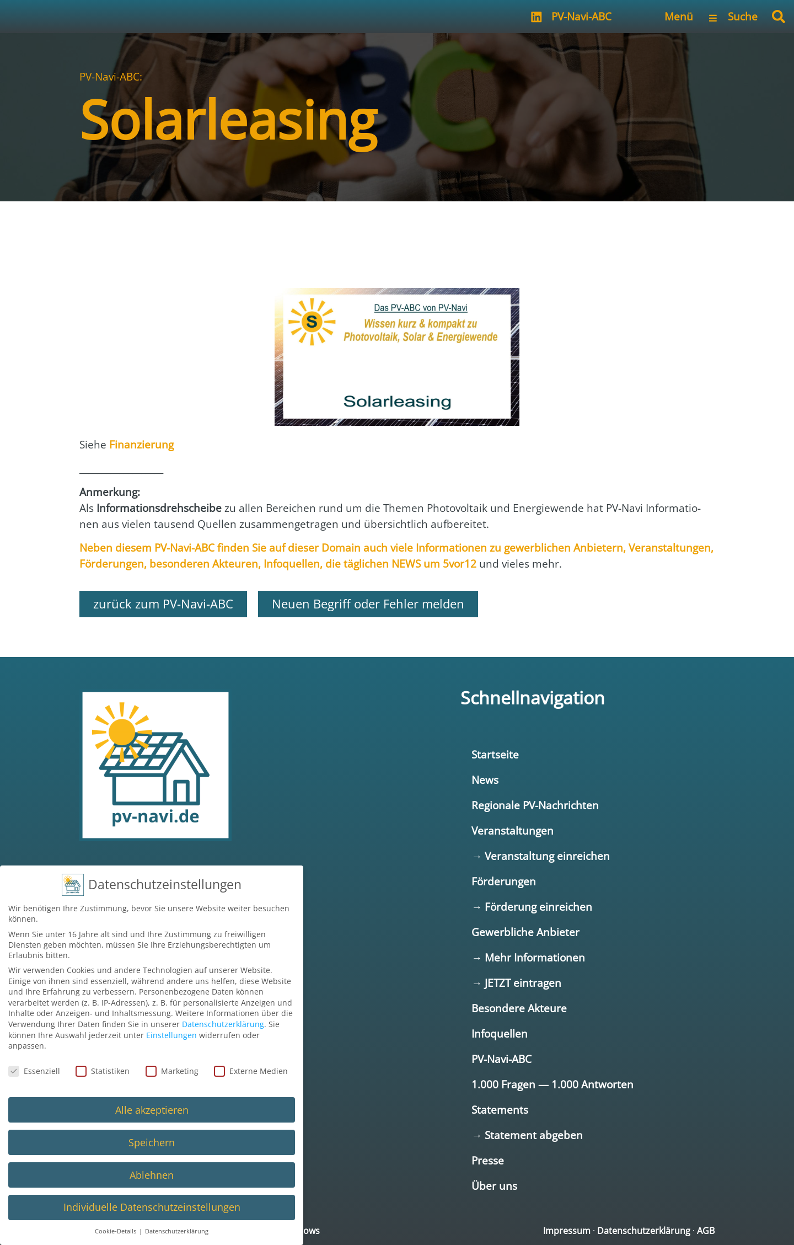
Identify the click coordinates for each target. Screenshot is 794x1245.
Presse (487, 1160)
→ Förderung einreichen (531, 906)
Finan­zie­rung (141, 444)
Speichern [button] (151, 1141)
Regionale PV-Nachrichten (535, 805)
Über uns (494, 1185)
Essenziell (34, 1070)
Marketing (172, 1070)
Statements (499, 1109)
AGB (706, 1231)
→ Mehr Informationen (528, 957)
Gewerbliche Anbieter (525, 932)
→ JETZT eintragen (516, 982)
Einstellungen (171, 1034)
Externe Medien (251, 1070)
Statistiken (103, 1070)
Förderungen (503, 881)
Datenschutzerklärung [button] (176, 1231)
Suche (743, 16)
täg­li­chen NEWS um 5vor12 (410, 563)
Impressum (567, 1231)
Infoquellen (499, 1033)
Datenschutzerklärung (643, 1231)
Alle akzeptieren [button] (152, 1108)
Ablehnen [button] (152, 1173)
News (484, 779)
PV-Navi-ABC (581, 16)
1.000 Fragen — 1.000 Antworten (552, 1084)
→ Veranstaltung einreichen (540, 855)
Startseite (495, 754)
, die (332, 563)
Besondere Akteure (519, 1008)
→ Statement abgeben (527, 1135)
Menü (678, 16)
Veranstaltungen (512, 830)
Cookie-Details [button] (116, 1231)
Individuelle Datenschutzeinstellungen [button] (151, 1206)
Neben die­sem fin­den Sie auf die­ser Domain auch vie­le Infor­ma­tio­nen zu (291, 547)
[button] (779, 17)
